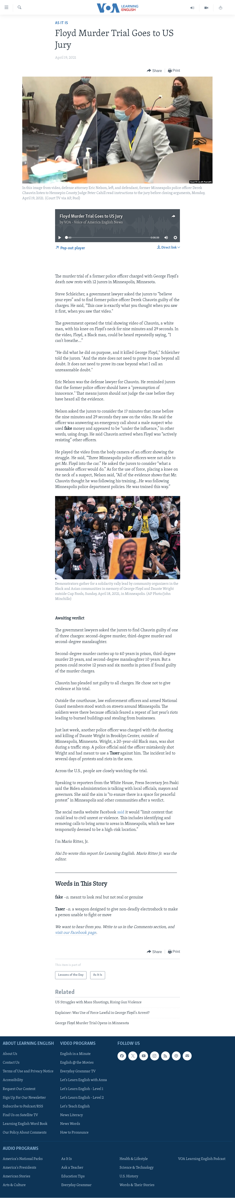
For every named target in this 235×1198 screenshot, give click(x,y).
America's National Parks (23, 1159)
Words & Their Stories (137, 1185)
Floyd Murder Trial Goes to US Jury (91, 216)
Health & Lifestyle (134, 1159)
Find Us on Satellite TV (20, 1115)
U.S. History (129, 1176)
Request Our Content (19, 1089)
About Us (10, 1054)
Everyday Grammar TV (78, 1071)
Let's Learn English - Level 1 (81, 1089)
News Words (70, 1124)
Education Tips (73, 1176)
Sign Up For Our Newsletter (24, 1097)
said (120, 812)
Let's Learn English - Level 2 (82, 1097)
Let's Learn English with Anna (83, 1080)
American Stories (16, 1176)
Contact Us (11, 1063)
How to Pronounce (74, 1132)
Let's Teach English (75, 1106)
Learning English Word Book (25, 1124)
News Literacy (71, 1115)
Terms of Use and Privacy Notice (28, 1071)
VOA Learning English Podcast (201, 1159)
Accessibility (13, 1080)
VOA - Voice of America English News (93, 222)
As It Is (61, 23)
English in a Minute (75, 1054)
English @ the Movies (77, 1063)
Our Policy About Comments (25, 1132)
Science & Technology (137, 1168)
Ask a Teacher (72, 1168)
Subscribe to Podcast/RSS (23, 1106)
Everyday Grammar (76, 1185)
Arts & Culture (14, 1185)
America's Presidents (19, 1168)
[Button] (154, 71)
